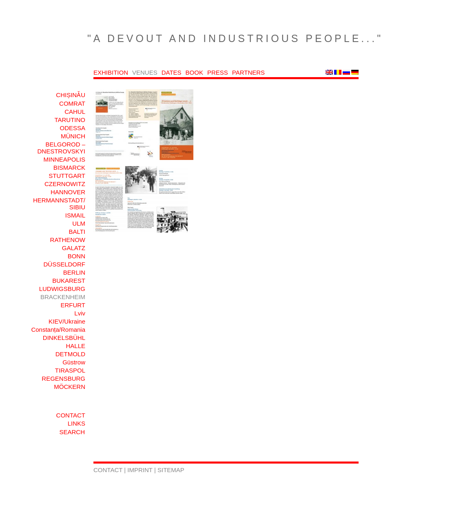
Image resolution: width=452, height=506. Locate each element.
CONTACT (70, 415)
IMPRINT (140, 469)
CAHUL (74, 111)
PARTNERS (248, 72)
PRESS (217, 72)
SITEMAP (170, 469)
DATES (172, 72)
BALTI (77, 231)
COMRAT (72, 103)
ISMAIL (75, 215)
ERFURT (72, 305)
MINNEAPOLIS (64, 159)
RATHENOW (67, 239)
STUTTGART (67, 175)
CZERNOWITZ (64, 183)
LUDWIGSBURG (62, 288)
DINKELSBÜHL (64, 337)
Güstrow (73, 362)
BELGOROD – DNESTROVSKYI (61, 148)
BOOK (194, 72)
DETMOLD (70, 354)
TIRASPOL (70, 370)
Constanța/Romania (58, 329)
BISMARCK (69, 167)
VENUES (144, 72)
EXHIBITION (110, 72)
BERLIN (74, 272)
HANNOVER (68, 192)
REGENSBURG (63, 378)
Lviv (79, 313)
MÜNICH (73, 136)
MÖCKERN (69, 386)
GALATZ (73, 247)
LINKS (76, 423)
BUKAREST (68, 280)
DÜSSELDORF (64, 264)
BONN (76, 256)
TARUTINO (69, 119)
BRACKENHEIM (62, 296)
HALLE (75, 345)
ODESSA (72, 127)
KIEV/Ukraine (67, 321)
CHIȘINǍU (70, 94)
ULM (78, 223)
